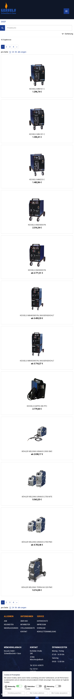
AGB (5, 621)
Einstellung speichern (14, 693)
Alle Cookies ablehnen (37, 693)
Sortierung (69, 34)
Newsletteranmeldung (46, 631)
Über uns (24, 621)
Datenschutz (42, 621)
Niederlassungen (11, 628)
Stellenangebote (27, 628)
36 (16, 52)
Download (41, 628)
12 (10, 52)
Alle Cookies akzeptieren (59, 693)
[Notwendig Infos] (6, 687)
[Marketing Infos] (45, 687)
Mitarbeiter (25, 624)
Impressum (41, 624)
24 (13, 52)
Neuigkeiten (9, 624)
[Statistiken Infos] (25, 687)
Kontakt (23, 631)
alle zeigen (22, 52)
